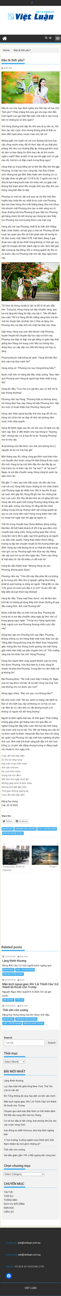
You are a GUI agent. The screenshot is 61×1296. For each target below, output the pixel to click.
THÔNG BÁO (10, 1200)
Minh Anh (8, 68)
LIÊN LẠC (9, 1211)
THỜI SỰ (19, 1000)
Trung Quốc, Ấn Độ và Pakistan (16, 858)
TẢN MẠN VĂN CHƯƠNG (25, 829)
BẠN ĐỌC (9, 1207)
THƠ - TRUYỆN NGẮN (47, 829)
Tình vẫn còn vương (14, 1149)
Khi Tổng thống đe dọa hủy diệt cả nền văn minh (29, 1095)
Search (8, 1037)
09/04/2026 (10, 980)
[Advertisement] (30, 908)
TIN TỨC (8, 1192)
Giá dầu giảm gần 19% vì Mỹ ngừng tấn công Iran (29, 1155)
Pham (22, 980)
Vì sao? (45, 857)
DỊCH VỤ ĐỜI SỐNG (14, 1203)
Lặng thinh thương (13, 1080)
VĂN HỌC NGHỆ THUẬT (13, 833)
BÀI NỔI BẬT (7, 829)
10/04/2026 (10, 956)
